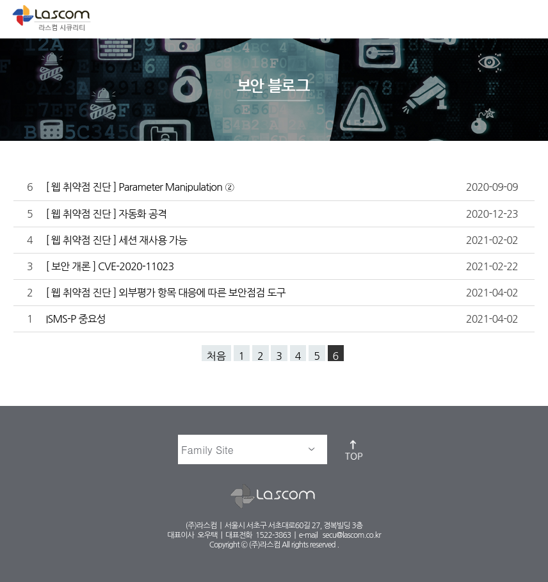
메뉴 (527, 16)
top (354, 449)
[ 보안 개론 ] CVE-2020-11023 (110, 266)
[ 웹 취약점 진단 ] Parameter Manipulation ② (140, 187)
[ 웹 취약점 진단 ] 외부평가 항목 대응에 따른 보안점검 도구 (166, 292)
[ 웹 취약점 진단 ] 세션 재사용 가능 (117, 240)
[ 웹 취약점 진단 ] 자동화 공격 (106, 214)
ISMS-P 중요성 (76, 319)
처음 (216, 356)
